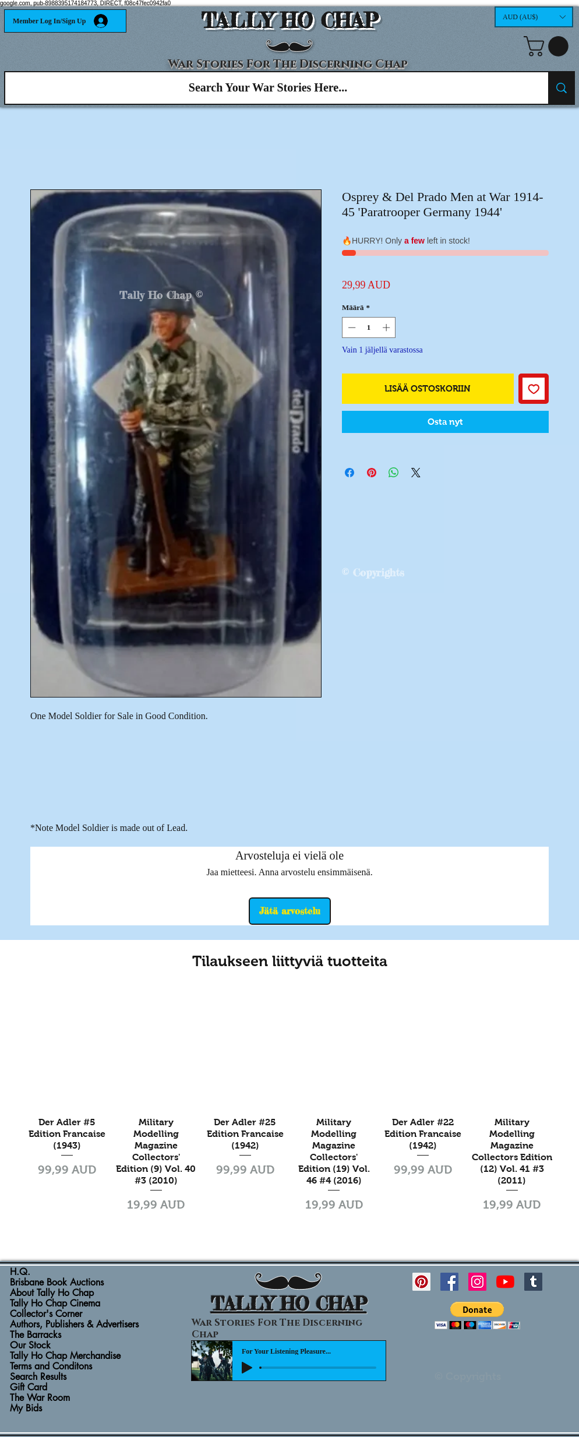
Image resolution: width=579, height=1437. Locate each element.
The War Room (40, 1398)
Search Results (38, 1377)
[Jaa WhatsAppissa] (394, 473)
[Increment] (387, 327)
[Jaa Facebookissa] (349, 473)
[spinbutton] (369, 327)
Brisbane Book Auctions (57, 1282)
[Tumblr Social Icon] (533, 1282)
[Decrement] (351, 327)
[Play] (247, 1367)
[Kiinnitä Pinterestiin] (372, 473)
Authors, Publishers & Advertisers (74, 1324)
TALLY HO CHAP (290, 20)
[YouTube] (505, 1282)
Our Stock (30, 1345)
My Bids (26, 1408)
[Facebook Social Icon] (449, 1282)
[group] (289, 1109)
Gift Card (28, 1387)
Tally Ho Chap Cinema (55, 1303)
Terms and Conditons (51, 1366)
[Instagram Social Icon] (477, 1282)
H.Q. (20, 1272)
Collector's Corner (46, 1314)
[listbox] (534, 16)
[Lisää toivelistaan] (533, 389)
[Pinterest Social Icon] (421, 1282)
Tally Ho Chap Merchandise (65, 1356)
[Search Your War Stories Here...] (268, 88)
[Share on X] (416, 473)
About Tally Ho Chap (52, 1293)
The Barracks (35, 1335)
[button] (534, 16)
